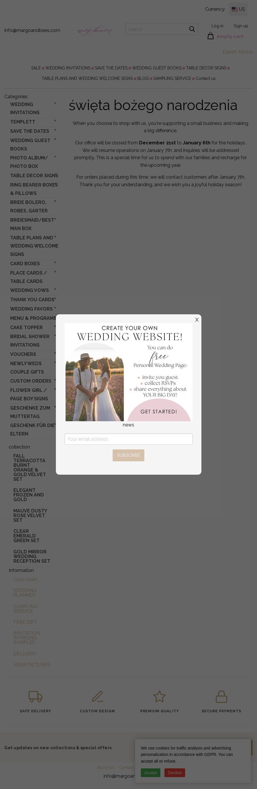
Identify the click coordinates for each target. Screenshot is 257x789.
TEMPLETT (22, 122)
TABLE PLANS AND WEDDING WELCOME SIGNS (87, 78)
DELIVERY (24, 654)
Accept (150, 772)
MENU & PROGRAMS (33, 318)
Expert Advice (238, 52)
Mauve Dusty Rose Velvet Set (30, 515)
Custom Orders (30, 381)
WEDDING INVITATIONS (67, 68)
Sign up (241, 25)
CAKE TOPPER (26, 327)
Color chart (25, 579)
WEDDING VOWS (29, 290)
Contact (126, 767)
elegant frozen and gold (28, 494)
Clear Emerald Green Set (26, 535)
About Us (105, 767)
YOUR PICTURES (31, 665)
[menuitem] (36, 68)
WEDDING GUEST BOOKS (156, 68)
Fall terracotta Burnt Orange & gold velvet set (29, 467)
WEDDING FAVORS (31, 309)
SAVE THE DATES (111, 68)
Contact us (206, 78)
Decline (175, 772)
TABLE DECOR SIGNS (206, 68)
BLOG (143, 78)
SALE (36, 68)
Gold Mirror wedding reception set (31, 556)
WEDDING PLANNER (24, 593)
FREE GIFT (25, 622)
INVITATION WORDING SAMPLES (26, 637)
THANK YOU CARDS (32, 299)
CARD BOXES (25, 263)
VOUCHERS (23, 354)
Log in (218, 25)
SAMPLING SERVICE (172, 78)
